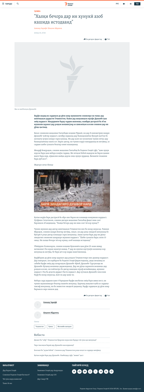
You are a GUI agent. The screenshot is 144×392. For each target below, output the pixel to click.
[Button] (93, 39)
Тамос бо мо (7, 383)
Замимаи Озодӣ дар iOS (46, 375)
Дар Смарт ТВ (42, 379)
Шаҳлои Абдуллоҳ (55, 28)
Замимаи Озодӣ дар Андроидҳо (50, 370)
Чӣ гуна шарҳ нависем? (12, 379)
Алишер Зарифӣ (40, 28)
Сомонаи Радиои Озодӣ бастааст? (16, 375)
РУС (117, 4)
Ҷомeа (37, 11)
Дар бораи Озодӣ (9, 370)
